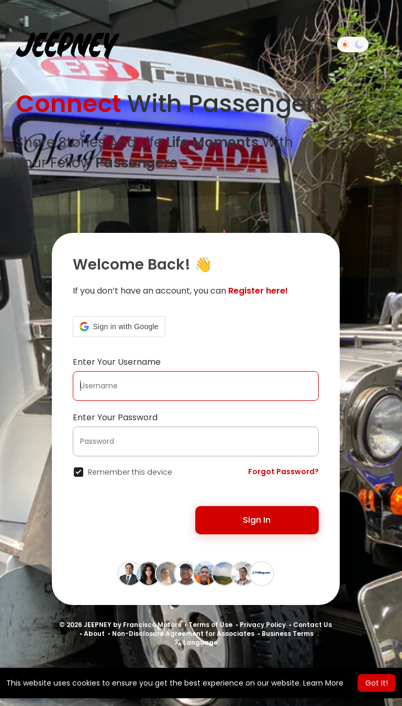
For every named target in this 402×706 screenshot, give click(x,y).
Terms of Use (210, 624)
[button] (119, 326)
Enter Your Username (117, 362)
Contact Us (312, 624)
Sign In (257, 520)
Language (196, 642)
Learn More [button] (323, 683)
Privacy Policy (263, 624)
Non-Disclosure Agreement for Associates (183, 633)
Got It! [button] (376, 683)
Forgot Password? (283, 471)
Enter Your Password (115, 417)
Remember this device (130, 472)
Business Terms (288, 633)
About (94, 633)
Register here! (258, 291)
